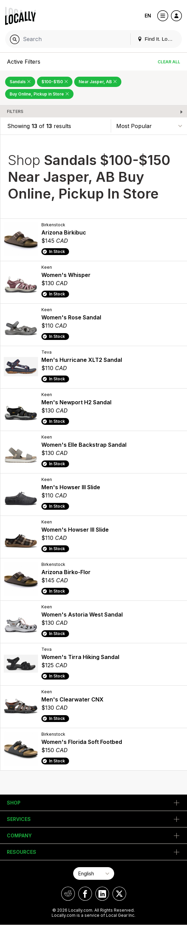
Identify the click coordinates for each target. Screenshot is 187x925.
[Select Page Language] (93, 873)
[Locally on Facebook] (85, 894)
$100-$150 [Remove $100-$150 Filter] (54, 81)
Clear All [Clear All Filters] (169, 61)
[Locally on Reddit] (68, 894)
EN (148, 15)
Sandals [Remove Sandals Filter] (20, 81)
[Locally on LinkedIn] (102, 894)
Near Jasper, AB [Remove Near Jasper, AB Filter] (98, 81)
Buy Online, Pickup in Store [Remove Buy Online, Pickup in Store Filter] (39, 94)
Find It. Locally (157, 39)
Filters (15, 111)
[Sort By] (149, 125)
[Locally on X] (119, 894)
